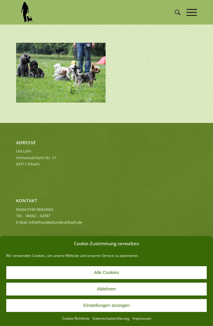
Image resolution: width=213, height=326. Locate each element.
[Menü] (188, 12)
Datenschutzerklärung (110, 318)
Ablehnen (106, 288)
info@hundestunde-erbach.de (55, 222)
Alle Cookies (106, 272)
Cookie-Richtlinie (75, 318)
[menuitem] (174, 12)
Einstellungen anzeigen (106, 305)
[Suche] (174, 12)
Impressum (141, 318)
